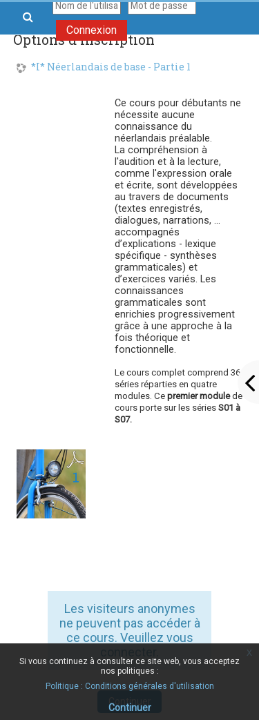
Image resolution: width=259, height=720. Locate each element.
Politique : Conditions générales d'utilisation (130, 686)
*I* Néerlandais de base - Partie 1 (111, 67)
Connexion (91, 30)
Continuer (129, 707)
